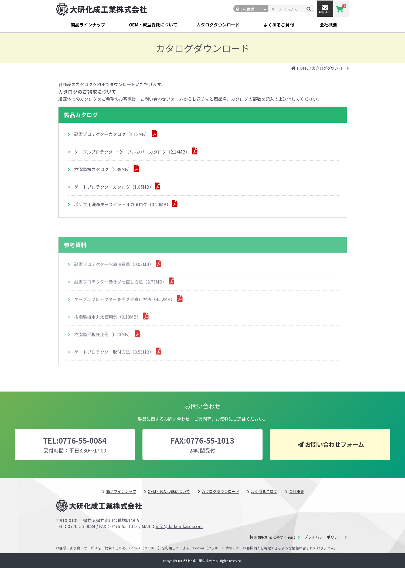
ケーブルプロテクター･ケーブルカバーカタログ (132, 152)
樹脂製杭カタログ (103, 169)
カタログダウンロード (218, 24)
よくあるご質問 (279, 24)
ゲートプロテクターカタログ (114, 187)
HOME (303, 68)
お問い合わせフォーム (161, 99)
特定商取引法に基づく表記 (272, 537)
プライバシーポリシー (323, 537)
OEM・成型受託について (153, 24)
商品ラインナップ (88, 24)
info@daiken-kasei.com (179, 526)
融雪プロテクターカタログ (112, 134)
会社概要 (328, 24)
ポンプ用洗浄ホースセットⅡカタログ (122, 205)
